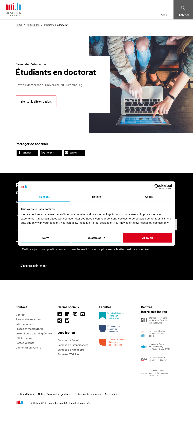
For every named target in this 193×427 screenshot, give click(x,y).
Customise (96, 237)
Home (19, 24)
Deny (45, 237)
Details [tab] (96, 196)
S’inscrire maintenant (33, 265)
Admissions (33, 24)
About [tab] (149, 196)
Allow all (147, 237)
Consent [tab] (44, 196)
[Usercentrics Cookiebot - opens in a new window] (157, 186)
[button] (27, 153)
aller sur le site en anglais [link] (36, 101)
